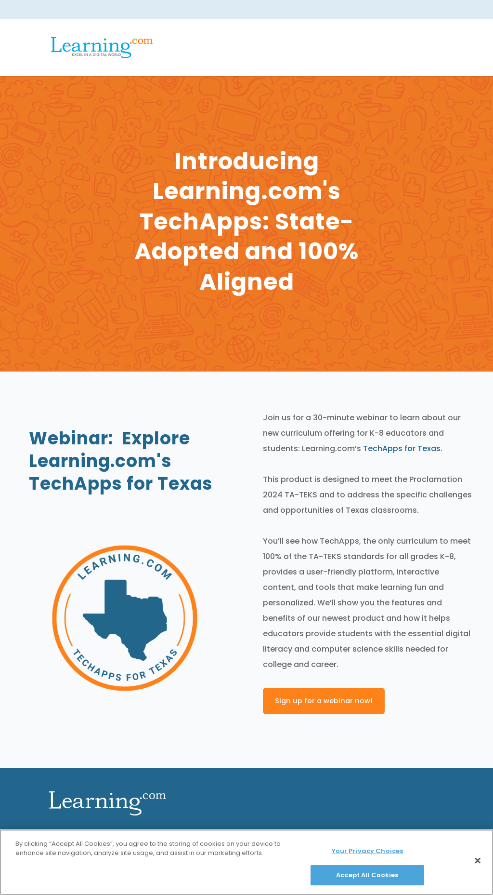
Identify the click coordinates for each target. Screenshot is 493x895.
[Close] (477, 860)
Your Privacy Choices (367, 850)
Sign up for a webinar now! (324, 701)
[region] (246, 862)
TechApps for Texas (402, 448)
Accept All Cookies (367, 875)
